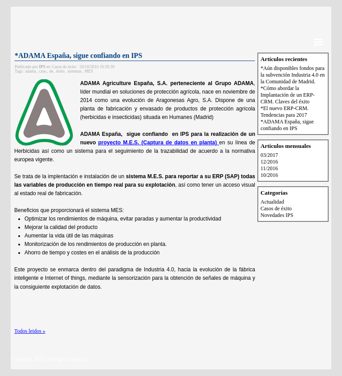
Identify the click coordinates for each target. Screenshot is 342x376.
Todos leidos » (29, 331)
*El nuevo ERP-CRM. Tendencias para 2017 (285, 111)
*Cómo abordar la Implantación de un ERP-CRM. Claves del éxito (288, 95)
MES (89, 71)
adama (30, 71)
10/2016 (269, 175)
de (51, 71)
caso (42, 71)
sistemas (74, 71)
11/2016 (269, 168)
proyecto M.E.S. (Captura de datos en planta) (159, 142)
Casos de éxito (276, 208)
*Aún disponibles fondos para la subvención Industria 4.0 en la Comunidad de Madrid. (293, 75)
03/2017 (269, 155)
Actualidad (272, 202)
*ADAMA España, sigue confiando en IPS (78, 55)
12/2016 (269, 162)
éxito (60, 71)
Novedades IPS (277, 215)
